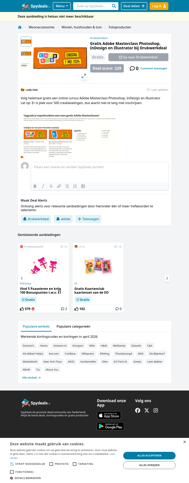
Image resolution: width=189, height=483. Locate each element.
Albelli (26, 369)
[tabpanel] (94, 356)
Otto (105, 361)
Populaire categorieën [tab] (73, 326)
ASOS (71, 361)
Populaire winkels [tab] (36, 326)
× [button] (184, 442)
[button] (64, 478)
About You (52, 369)
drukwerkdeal (36, 219)
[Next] (167, 278)
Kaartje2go (25, 283)
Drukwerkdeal (99, 38)
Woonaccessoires (42, 27)
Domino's (28, 345)
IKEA (141, 353)
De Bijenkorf (157, 353)
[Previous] (22, 278)
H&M (104, 345)
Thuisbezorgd (123, 353)
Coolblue (70, 353)
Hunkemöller (88, 361)
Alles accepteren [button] (149, 455)
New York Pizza (52, 361)
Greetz (137, 361)
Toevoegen (88, 219)
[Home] (20, 27)
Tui (38, 369)
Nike (92, 345)
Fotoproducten (120, 27)
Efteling (104, 353)
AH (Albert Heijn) (33, 353)
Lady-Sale (32, 89)
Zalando (136, 345)
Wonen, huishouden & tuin (82, 27)
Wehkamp (119, 345)
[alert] (94, 460)
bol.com (54, 353)
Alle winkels (31, 377)
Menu (62, 6)
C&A (149, 345)
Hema (43, 345)
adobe (63, 219)
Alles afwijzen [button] (149, 465)
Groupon (77, 345)
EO (75, 283)
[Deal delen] (134, 6)
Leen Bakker (154, 361)
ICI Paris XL (120, 361)
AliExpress (88, 353)
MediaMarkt (30, 361)
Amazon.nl (59, 345)
